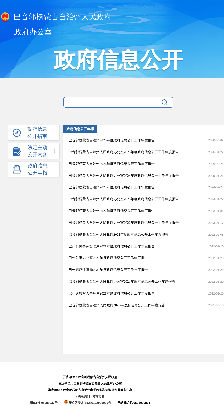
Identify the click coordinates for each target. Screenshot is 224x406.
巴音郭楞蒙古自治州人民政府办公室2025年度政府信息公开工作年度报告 (124, 152)
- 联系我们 (83, 396)
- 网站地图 (98, 396)
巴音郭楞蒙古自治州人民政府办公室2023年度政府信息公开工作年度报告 (124, 199)
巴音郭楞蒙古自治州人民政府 (55, 17)
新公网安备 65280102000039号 (88, 402)
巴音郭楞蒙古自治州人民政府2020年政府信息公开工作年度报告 (117, 305)
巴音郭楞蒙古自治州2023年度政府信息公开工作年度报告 (112, 187)
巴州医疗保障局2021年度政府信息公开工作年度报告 (108, 270)
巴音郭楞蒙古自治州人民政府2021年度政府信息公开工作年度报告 (118, 234)
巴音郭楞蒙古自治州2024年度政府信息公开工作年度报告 (112, 164)
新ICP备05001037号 (44, 402)
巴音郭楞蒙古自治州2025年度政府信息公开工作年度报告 (112, 140)
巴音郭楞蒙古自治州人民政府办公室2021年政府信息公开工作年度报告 (122, 281)
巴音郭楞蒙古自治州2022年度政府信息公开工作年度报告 (112, 211)
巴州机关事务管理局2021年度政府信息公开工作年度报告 (112, 246)
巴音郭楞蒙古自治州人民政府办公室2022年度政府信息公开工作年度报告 (124, 222)
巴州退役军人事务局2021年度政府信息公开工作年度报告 (112, 293)
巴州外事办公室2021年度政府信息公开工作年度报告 (108, 258)
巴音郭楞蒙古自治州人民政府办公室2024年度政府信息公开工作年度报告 (124, 175)
